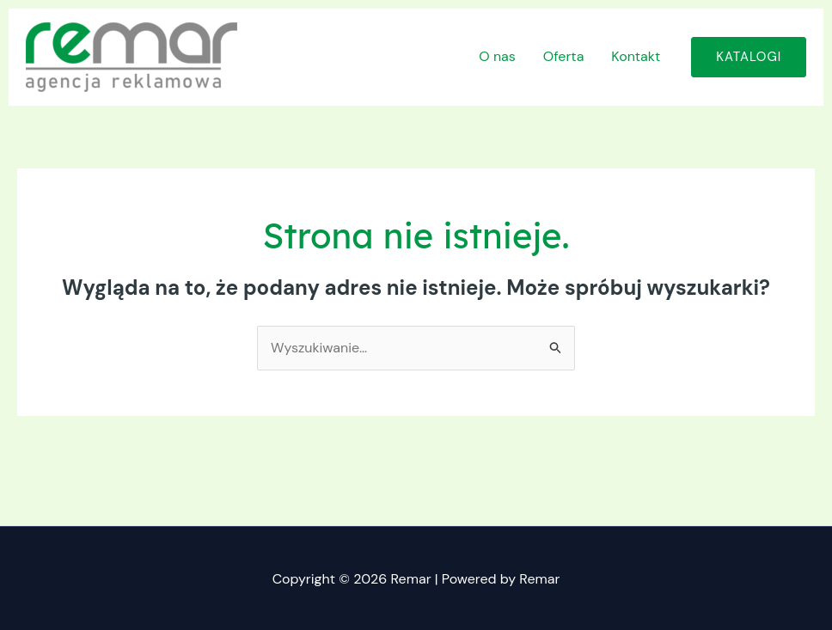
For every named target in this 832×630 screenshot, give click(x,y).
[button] (748, 57)
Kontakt (635, 56)
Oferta (563, 56)
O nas (497, 56)
